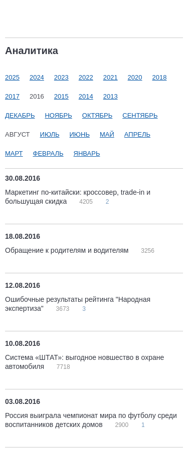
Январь (87, 153)
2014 (86, 96)
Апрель (137, 134)
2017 (12, 96)
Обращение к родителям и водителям (67, 250)
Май (107, 134)
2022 (86, 77)
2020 (135, 77)
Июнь (80, 134)
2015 (61, 96)
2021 (110, 77)
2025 (12, 77)
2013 (110, 96)
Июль (50, 134)
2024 (37, 77)
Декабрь (20, 115)
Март (14, 153)
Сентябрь (139, 115)
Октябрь (97, 115)
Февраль (48, 153)
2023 (61, 77)
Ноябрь (58, 115)
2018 (159, 77)
